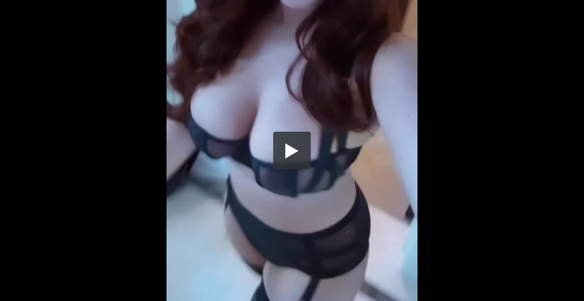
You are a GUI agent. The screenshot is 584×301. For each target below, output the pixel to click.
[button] (292, 150)
